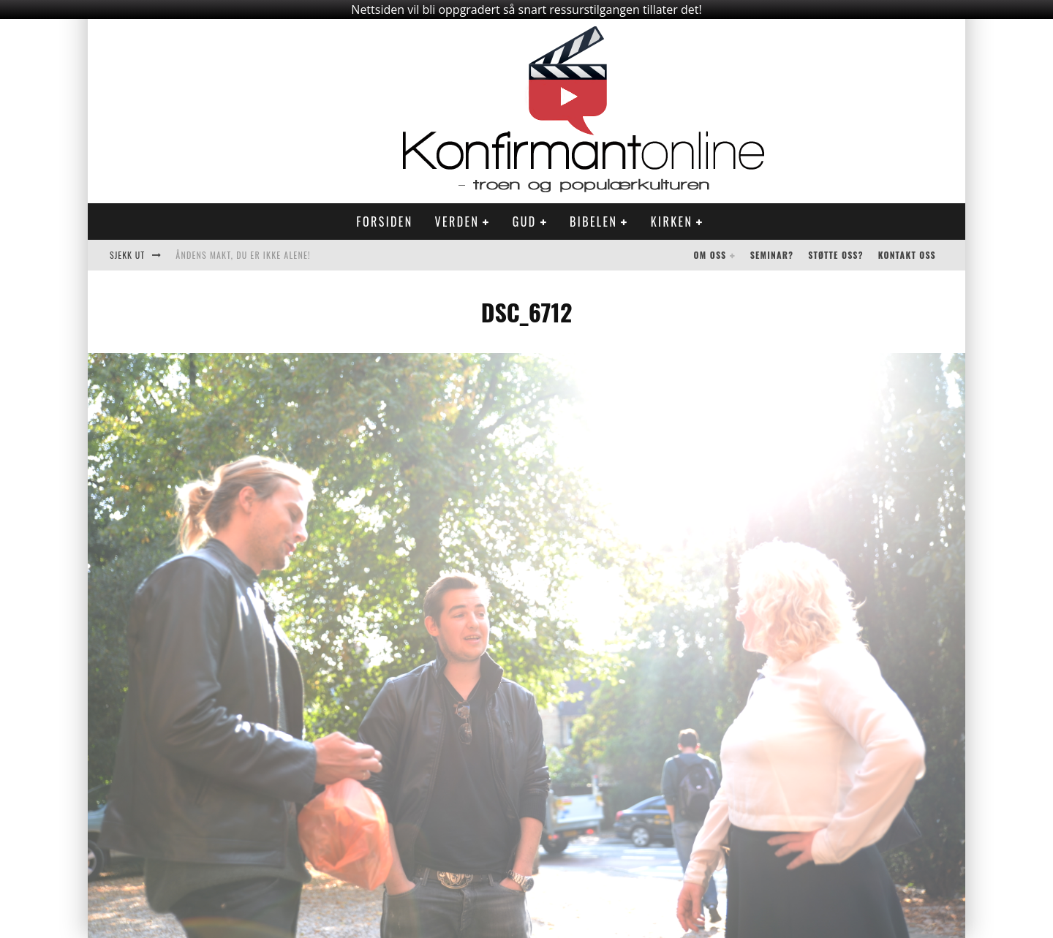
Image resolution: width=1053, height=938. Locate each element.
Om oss (710, 255)
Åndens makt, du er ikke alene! (243, 255)
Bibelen (593, 221)
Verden (457, 221)
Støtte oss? (835, 255)
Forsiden (384, 221)
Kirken (671, 221)
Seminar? (772, 255)
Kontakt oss (907, 255)
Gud (525, 221)
